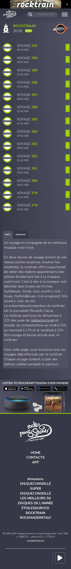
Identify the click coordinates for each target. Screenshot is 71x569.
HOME (36, 452)
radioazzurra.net (42, 320)
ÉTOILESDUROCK (35, 508)
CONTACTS (35, 457)
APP (35, 462)
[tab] (8, 235)
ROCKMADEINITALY (35, 517)
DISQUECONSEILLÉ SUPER (35, 486)
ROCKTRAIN (35, 513)
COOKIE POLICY (35, 540)
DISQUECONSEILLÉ (35, 493)
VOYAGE (27, 47)
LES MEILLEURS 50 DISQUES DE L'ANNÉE (35, 500)
